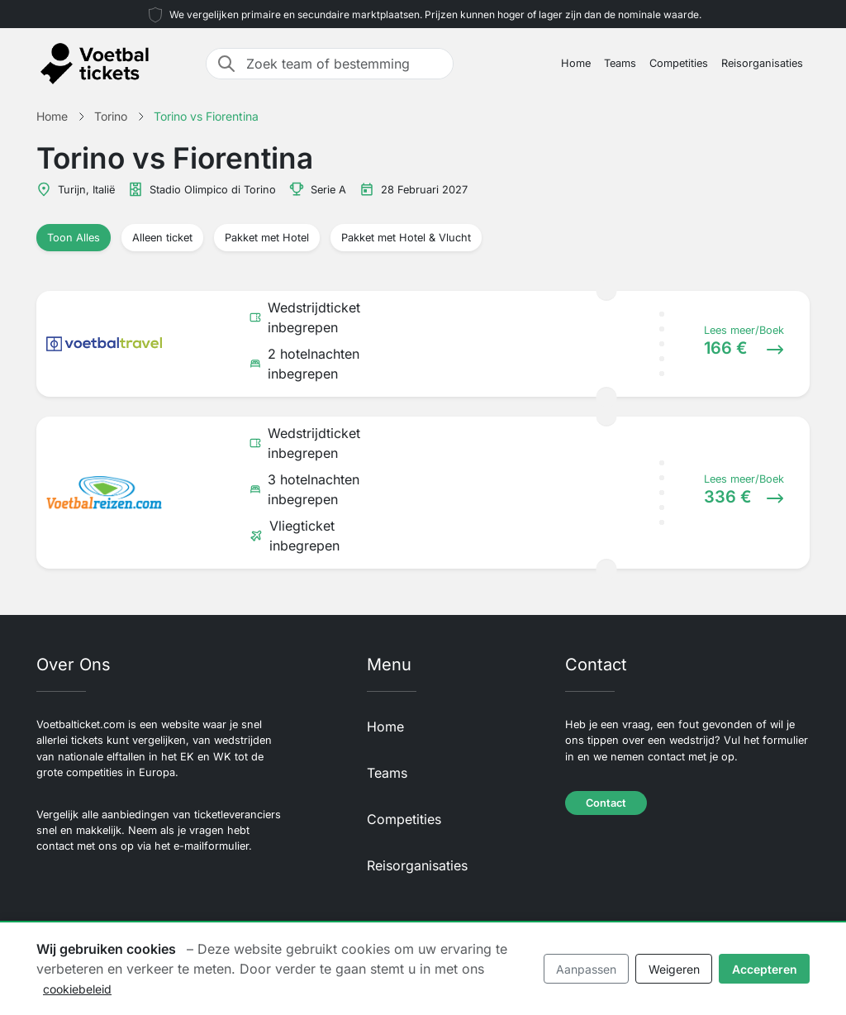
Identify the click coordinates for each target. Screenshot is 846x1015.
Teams (620, 63)
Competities (678, 63)
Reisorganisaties (762, 63)
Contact (606, 803)
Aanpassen (586, 969)
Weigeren (674, 969)
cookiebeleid (77, 989)
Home (576, 63)
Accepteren (764, 969)
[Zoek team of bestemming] (344, 64)
